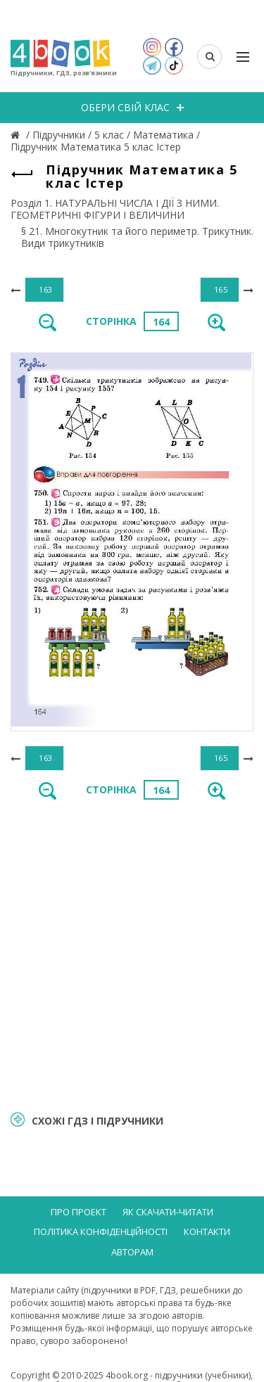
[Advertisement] (132, 954)
